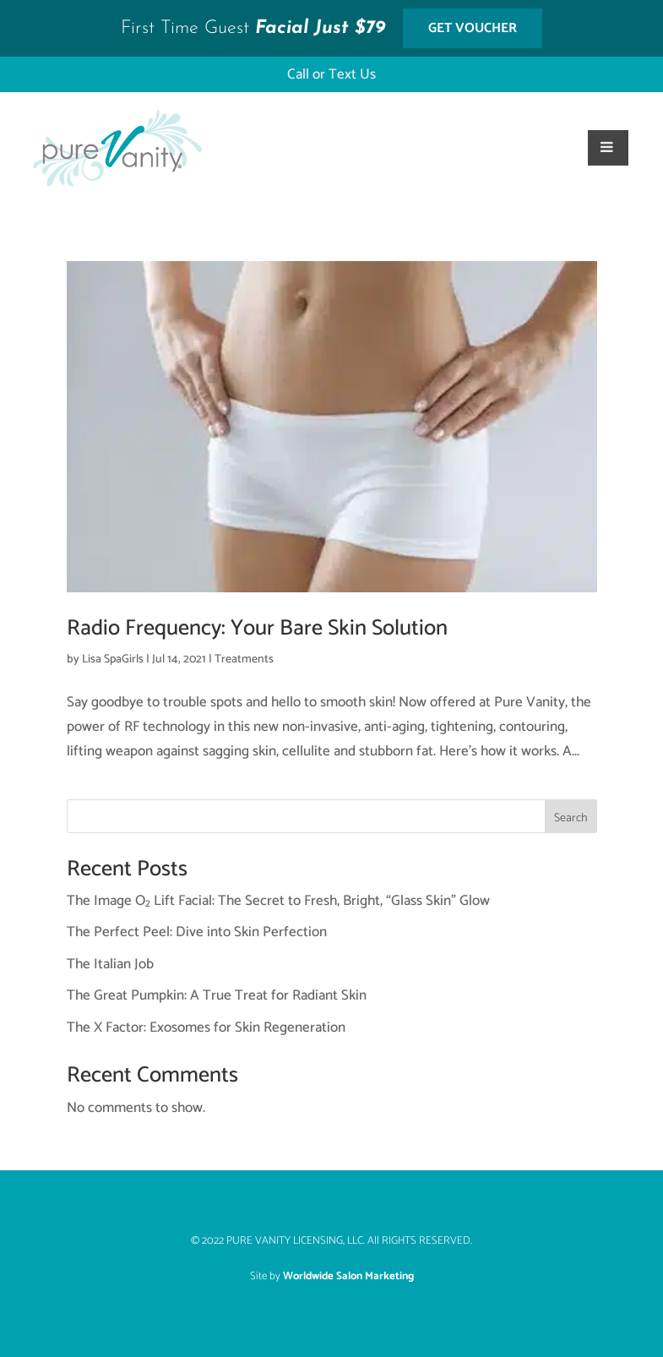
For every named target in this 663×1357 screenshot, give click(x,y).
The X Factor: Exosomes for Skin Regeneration (206, 1027)
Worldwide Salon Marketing (348, 1276)
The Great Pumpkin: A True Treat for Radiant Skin (217, 995)
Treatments (244, 659)
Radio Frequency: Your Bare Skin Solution (257, 628)
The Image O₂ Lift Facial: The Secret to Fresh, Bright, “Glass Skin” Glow (278, 901)
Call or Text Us (331, 74)
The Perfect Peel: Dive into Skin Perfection (197, 932)
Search (571, 818)
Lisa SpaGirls (113, 659)
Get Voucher (472, 28)
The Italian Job (110, 964)
